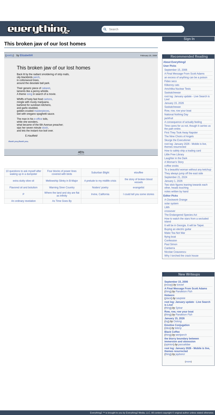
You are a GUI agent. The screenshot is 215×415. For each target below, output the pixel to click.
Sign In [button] (189, 39)
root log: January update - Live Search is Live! (187, 303)
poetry (9, 55)
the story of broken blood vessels (138, 181)
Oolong (177, 321)
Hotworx (169, 295)
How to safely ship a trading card (182, 150)
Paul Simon (170, 244)
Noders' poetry (100, 187)
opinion (169, 344)
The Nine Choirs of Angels (179, 136)
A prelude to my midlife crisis (100, 180)
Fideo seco (170, 81)
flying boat (170, 236)
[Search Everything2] (143, 29)
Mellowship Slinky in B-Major (62, 180)
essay (168, 284)
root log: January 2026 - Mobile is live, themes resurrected (185, 145)
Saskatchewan (172, 92)
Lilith (167, 207)
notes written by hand (176, 191)
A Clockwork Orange (175, 199)
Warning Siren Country (62, 187)
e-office (38, 118)
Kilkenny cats (171, 85)
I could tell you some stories (138, 194)
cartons (48, 99)
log (167, 321)
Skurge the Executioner (177, 140)
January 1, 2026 (173, 181)
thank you (13, 141)
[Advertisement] (107, 10)
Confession (170, 240)
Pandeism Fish (184, 291)
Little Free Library (174, 154)
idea (167, 328)
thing (168, 291)
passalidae (184, 344)
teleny (178, 328)
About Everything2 (174, 62)
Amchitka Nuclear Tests (177, 88)
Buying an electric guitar (177, 229)
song (29, 94)
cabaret (46, 88)
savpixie (180, 298)
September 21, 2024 (175, 177)
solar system (171, 203)
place (168, 298)
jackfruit (168, 118)
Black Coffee (172, 331)
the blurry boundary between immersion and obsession (181, 340)
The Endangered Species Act (180, 214)
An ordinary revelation (23, 201)
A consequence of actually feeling (183, 122)
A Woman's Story (174, 162)
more (188, 361)
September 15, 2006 (175, 69)
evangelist (138, 187)
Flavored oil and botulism (23, 187)
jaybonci (180, 354)
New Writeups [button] (189, 274)
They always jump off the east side (183, 173)
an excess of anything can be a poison (185, 77)
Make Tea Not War (174, 232)
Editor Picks (170, 195)
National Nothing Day (176, 114)
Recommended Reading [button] (189, 56)
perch (36, 77)
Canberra (169, 248)
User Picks (169, 65)
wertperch (181, 334)
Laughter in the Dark (175, 158)
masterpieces (41, 110)
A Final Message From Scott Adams (184, 73)
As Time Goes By (62, 201)
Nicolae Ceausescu (175, 251)
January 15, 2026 (174, 103)
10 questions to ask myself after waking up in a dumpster (23, 173)
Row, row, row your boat (177, 110)
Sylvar (179, 307)
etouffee (138, 172)
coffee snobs (171, 165)
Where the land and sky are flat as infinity (62, 194)
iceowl (180, 284)
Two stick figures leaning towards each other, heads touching (185, 186)
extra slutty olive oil (23, 180)
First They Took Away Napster (181, 132)
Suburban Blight (100, 172)
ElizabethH (26, 55)
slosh (45, 127)
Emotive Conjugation (177, 325)
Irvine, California (100, 194)
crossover (169, 211)
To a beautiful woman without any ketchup (187, 169)
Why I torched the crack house (181, 255)
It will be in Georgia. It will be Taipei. (184, 225)
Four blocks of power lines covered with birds (61, 173)
